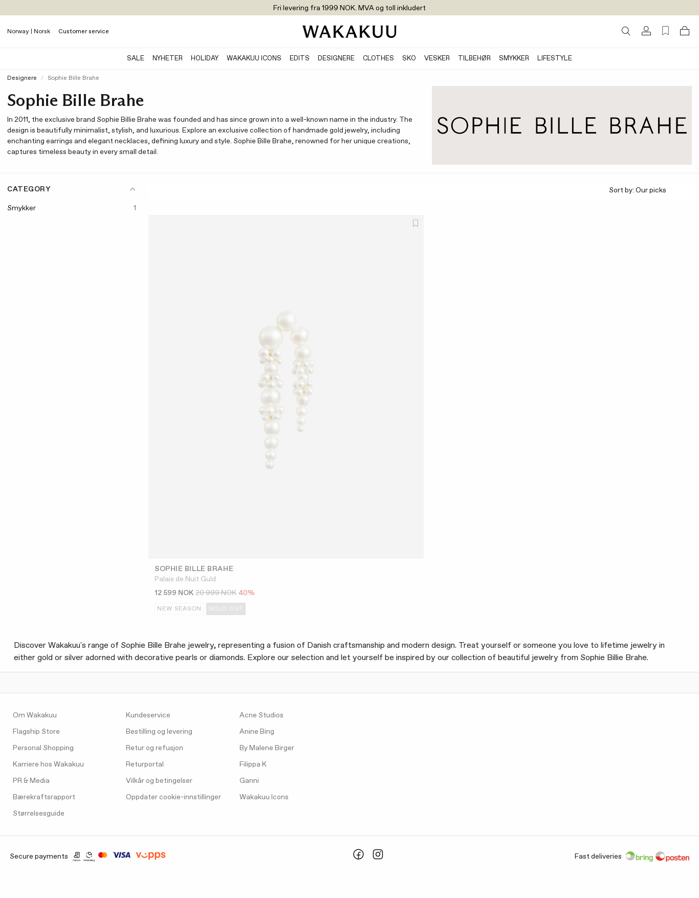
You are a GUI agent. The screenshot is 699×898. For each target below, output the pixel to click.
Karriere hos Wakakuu (48, 764)
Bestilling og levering (159, 731)
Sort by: (650, 190)
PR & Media (31, 780)
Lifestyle (554, 58)
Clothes (378, 58)
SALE (135, 58)
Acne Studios (261, 715)
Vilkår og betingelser (159, 780)
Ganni (249, 780)
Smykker (514, 58)
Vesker (437, 58)
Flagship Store (36, 731)
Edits (300, 58)
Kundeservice (148, 715)
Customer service (83, 32)
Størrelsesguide (38, 813)
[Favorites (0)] (665, 31)
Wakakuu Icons (254, 58)
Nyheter (167, 58)
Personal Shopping (43, 748)
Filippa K (253, 764)
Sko (409, 58)
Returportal (145, 764)
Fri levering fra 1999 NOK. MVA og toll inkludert (349, 8)
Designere (336, 58)
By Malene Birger (266, 748)
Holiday (205, 58)
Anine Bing (256, 731)
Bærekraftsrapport (44, 797)
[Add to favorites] (415, 224)
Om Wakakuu (35, 715)
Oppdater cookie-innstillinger (173, 797)
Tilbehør (474, 58)
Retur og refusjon (154, 748)
